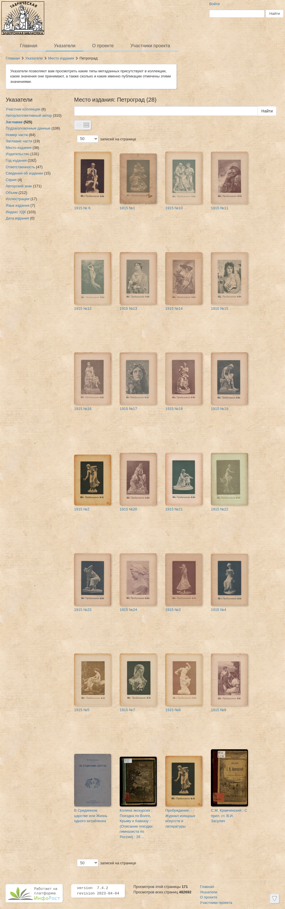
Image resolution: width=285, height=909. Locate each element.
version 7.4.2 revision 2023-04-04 (98, 891)
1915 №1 (127, 208)
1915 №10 (174, 208)
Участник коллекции (23, 109)
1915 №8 (173, 710)
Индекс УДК (16, 212)
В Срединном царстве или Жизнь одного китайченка (90, 815)
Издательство (17, 154)
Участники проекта (150, 45)
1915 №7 (127, 710)
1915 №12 (82, 308)
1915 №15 (219, 308)
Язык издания (17, 205)
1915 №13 (128, 308)
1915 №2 (81, 509)
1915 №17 (128, 409)
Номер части (17, 135)
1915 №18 (174, 409)
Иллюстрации (17, 199)
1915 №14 (174, 308)
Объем (11, 192)
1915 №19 (219, 409)
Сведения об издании (24, 173)
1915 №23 (82, 610)
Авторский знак (19, 186)
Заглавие (14, 122)
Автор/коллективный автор (29, 115)
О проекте (102, 45)
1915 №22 (219, 509)
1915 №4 (218, 610)
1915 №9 (218, 710)
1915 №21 (174, 509)
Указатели (65, 45)
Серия (11, 180)
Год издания (16, 160)
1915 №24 (128, 610)
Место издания (61, 58)
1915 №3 (173, 610)
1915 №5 (81, 710)
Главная (28, 45)
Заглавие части (19, 141)
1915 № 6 (82, 208)
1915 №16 (82, 409)
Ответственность (20, 167)
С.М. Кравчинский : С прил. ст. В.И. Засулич (229, 815)
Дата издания (17, 218)
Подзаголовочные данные (28, 128)
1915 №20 (128, 509)
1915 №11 (219, 208)
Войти (214, 4)
